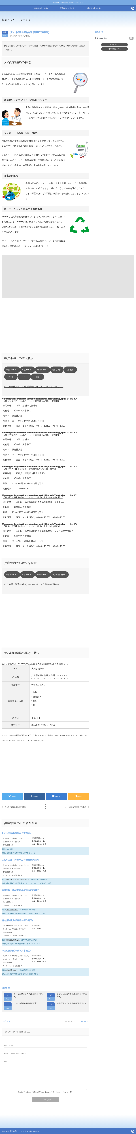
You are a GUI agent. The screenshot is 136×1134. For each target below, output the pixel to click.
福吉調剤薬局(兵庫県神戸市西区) (17, 920)
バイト (24, 377)
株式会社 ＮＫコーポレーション (17, 879)
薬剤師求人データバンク (16, 19)
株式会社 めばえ (12, 970)
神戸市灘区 (26, 36)
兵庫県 (14, 36)
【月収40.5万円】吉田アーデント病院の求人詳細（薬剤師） (31, 435)
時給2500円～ (42, 370)
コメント (25, 741)
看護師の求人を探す (94, 8)
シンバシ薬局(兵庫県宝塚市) (25, 1003)
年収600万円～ (12, 370)
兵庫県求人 (114, 44)
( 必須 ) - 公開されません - (15, 1053)
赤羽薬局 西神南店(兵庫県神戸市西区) (20, 890)
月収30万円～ (27, 370)
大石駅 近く (57, 370)
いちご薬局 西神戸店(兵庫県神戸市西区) (21, 860)
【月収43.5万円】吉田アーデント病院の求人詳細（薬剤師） (31, 401)
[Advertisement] (23, 276)
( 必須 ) (8, 1045)
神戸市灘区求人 (115, 49)
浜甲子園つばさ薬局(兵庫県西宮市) (71, 1003)
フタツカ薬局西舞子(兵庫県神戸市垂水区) (72, 995)
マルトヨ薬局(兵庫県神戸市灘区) (75, 807)
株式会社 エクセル (13, 940)
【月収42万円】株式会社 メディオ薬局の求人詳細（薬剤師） (33, 497)
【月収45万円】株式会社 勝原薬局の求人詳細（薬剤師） (30, 469)
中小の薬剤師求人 (59, 575)
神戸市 (20, 36)
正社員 (70, 370)
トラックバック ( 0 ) (69, 1021)
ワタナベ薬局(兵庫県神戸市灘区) (15, 807)
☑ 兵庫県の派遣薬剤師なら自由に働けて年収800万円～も (31, 584)
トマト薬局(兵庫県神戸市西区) (16, 833)
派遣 (37, 377)
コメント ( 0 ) (84, 1021)
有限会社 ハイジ (12, 910)
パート (11, 377)
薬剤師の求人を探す (41, 8)
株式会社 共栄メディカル (18, 84)
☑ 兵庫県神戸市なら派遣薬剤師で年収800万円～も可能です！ (33, 386)
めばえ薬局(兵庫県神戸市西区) (16, 951)
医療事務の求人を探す (68, 8)
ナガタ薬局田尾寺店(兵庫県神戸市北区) (29, 995)
